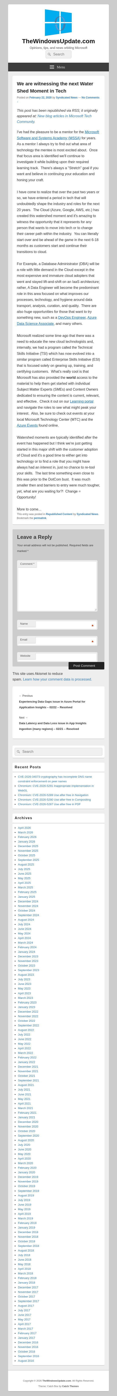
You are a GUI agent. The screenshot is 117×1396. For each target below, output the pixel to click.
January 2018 (26, 1282)
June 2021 (24, 1094)
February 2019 (27, 1223)
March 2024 (25, 942)
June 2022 (24, 1039)
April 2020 (24, 1158)
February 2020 (27, 1167)
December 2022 (28, 1011)
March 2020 (25, 1163)
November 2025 (28, 850)
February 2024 (27, 947)
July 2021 (24, 1089)
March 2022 (25, 1053)
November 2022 (28, 1016)
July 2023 (24, 979)
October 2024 (26, 910)
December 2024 (28, 901)
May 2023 (24, 988)
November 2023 (28, 961)
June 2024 (24, 929)
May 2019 (24, 1209)
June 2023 (24, 984)
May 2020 (24, 1154)
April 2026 (24, 827)
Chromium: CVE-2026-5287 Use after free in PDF (49, 804)
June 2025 (24, 873)
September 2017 (28, 1301)
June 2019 (24, 1204)
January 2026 (26, 841)
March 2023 (25, 998)
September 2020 (28, 1135)
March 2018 (25, 1273)
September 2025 (28, 860)
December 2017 (28, 1287)
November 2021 (28, 1071)
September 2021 (28, 1080)
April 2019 (24, 1213)
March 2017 (25, 1328)
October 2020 (26, 1131)
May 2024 (24, 933)
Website (25, 655)
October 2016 (26, 1351)
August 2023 (26, 974)
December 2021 (28, 1066)
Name (24, 623)
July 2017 (24, 1310)
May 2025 (24, 878)
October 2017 (26, 1296)
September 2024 (28, 915)
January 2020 (26, 1172)
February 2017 (27, 1333)
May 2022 (24, 1043)
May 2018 (24, 1264)
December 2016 (28, 1342)
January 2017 (26, 1337)
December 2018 (28, 1232)
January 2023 (26, 1007)
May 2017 (24, 1319)
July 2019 (24, 1200)
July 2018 (24, 1255)
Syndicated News (67, 97)
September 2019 (28, 1191)
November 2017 (28, 1292)
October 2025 (26, 855)
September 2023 (28, 970)
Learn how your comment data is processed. (57, 679)
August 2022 (26, 1030)
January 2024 (26, 951)
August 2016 (26, 1360)
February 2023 (27, 1002)
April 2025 (24, 882)
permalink (40, 518)
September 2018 (28, 1246)
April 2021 (24, 1103)
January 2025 (26, 896)
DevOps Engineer (72, 317)
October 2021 (26, 1075)
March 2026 (25, 832)
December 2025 (28, 846)
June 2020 (24, 1149)
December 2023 (28, 956)
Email (23, 639)
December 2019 (28, 1177)
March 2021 (25, 1108)
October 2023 (26, 965)
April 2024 (24, 938)
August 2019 (26, 1195)
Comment (27, 563)
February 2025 (27, 892)
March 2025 (25, 887)
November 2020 (28, 1126)
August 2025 (26, 864)
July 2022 (24, 1034)
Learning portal (82, 401)
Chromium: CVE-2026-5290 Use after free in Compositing (54, 799)
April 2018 (24, 1268)
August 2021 (26, 1085)
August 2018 (26, 1250)
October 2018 (26, 1241)
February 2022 (27, 1057)
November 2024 (28, 906)
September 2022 (28, 1025)
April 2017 (24, 1324)
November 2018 (28, 1236)
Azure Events (27, 425)
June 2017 (24, 1315)
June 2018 (24, 1259)
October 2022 (26, 1020)
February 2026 (27, 837)
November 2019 (28, 1181)
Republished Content (59, 514)
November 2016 (28, 1347)
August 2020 (26, 1140)
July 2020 (24, 1144)
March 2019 (25, 1218)
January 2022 (26, 1062)
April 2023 (24, 993)
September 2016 (28, 1356)
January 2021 (26, 1117)
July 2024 (24, 924)
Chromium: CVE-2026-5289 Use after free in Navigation (53, 795)
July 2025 (24, 869)
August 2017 (26, 1305)
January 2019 (26, 1227)
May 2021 (24, 1099)
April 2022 (24, 1048)
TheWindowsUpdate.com (58, 41)
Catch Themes (70, 1386)
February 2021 (27, 1112)
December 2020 (28, 1122)
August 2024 (26, 919)
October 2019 (26, 1186)
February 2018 (27, 1278)
